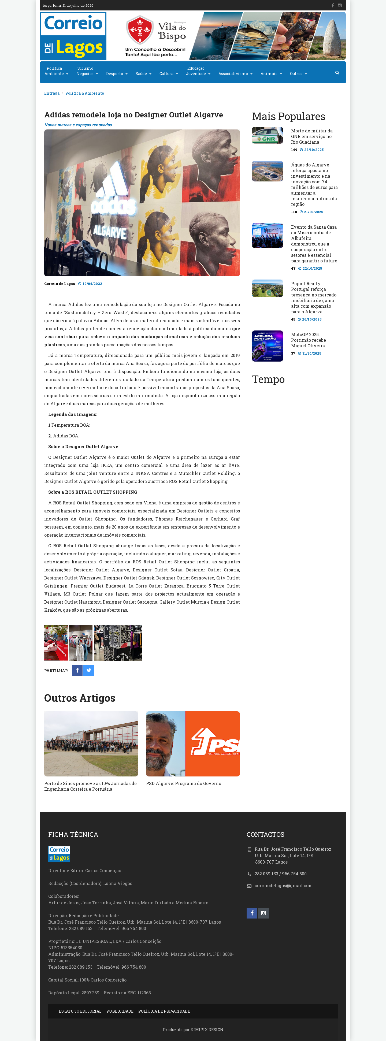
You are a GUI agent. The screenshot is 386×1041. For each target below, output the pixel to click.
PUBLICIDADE (119, 1011)
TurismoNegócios (85, 71)
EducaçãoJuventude (196, 71)
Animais (269, 73)
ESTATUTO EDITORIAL (80, 1011)
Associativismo (233, 73)
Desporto (114, 73)
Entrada (52, 93)
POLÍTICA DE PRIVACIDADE (164, 1011)
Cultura (166, 73)
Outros (296, 73)
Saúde (141, 73)
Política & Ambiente (84, 93)
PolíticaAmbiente (54, 71)
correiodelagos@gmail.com (284, 885)
